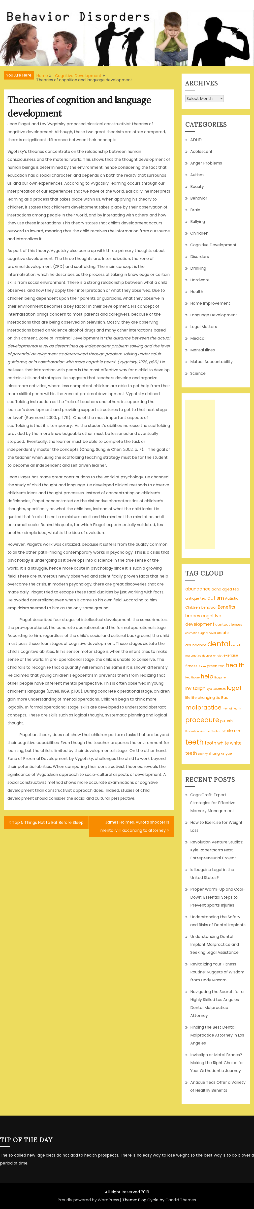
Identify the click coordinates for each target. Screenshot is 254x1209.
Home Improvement (210, 303)
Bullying (197, 221)
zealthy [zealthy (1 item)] (203, 754)
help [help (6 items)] (207, 676)
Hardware (200, 280)
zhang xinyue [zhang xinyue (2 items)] (220, 753)
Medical (197, 338)
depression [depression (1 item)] (209, 656)
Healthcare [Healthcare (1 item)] (192, 677)
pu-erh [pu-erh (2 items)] (226, 720)
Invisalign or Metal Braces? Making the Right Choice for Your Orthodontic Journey (217, 1063)
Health (196, 291)
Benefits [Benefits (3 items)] (226, 607)
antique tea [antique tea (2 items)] (195, 598)
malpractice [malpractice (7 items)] (203, 707)
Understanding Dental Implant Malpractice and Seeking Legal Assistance (214, 944)
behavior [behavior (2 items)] (209, 607)
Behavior (198, 198)
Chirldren (199, 233)
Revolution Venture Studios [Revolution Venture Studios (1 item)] (203, 731)
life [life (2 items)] (187, 697)
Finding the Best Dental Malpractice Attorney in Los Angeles (217, 1035)
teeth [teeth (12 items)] (194, 742)
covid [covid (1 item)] (212, 633)
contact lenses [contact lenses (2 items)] (228, 624)
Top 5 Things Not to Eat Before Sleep (48, 822)
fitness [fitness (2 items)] (191, 666)
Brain (195, 210)
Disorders (199, 256)
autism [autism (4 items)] (215, 598)
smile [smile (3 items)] (227, 731)
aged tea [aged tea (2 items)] (230, 589)
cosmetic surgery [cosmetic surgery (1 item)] (196, 633)
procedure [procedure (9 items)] (202, 719)
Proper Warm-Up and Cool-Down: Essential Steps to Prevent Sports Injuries (217, 897)
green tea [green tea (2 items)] (215, 666)
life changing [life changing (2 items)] (203, 697)
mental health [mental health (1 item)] (231, 708)
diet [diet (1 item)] (220, 656)
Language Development (213, 315)
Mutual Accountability (211, 362)
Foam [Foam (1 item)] (202, 666)
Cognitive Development (213, 245)
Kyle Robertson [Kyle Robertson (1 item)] (216, 689)
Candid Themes (180, 1200)
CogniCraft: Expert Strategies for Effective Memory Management (212, 803)
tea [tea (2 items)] (237, 730)
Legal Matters (203, 327)
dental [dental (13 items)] (218, 644)
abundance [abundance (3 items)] (198, 589)
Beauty (197, 186)
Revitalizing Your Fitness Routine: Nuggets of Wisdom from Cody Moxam (217, 972)
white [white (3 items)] (223, 743)
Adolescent (201, 151)
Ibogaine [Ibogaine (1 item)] (220, 677)
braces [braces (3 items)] (192, 616)
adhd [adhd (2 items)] (216, 589)
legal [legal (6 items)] (234, 688)
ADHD (196, 140)
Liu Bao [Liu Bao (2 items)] (222, 697)
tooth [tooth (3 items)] (210, 743)
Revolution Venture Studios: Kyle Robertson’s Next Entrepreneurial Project (216, 850)
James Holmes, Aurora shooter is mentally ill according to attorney (134, 826)
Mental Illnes (202, 350)
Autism (197, 175)
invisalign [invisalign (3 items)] (195, 688)
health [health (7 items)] (235, 665)
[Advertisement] (200, 474)
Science (198, 373)
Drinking (198, 268)
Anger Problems (206, 163)
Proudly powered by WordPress (88, 1200)
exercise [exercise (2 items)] (230, 655)
